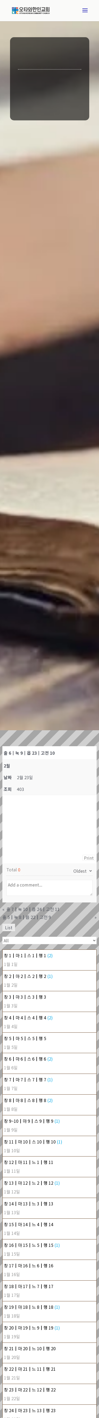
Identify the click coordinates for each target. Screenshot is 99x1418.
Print (89, 858)
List (8, 927)
